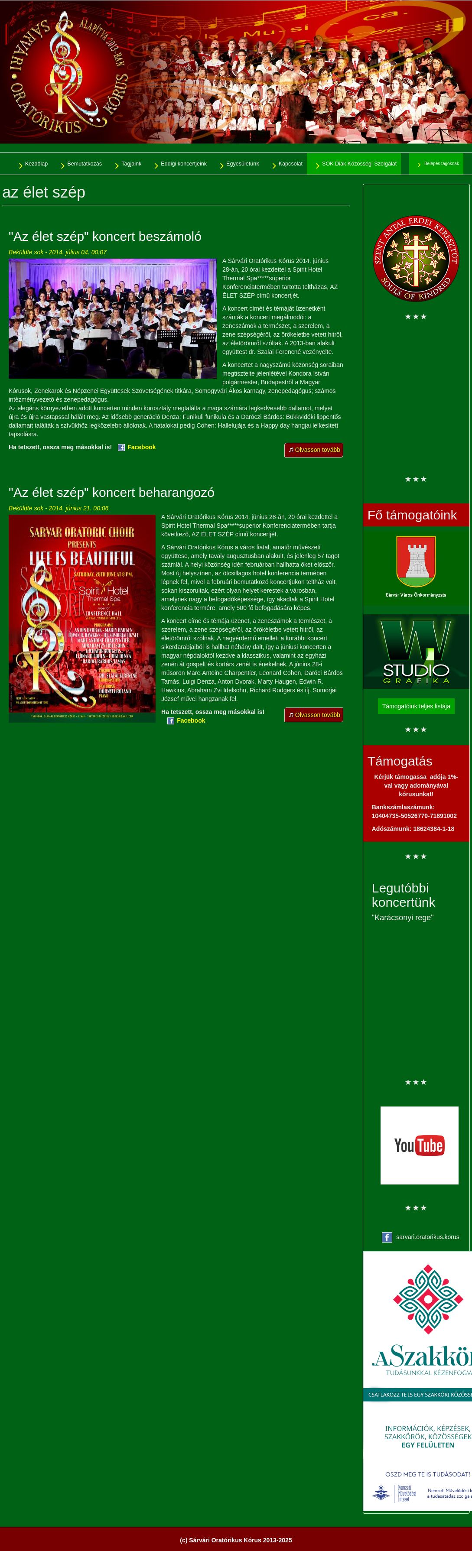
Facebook (141, 447)
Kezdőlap (36, 164)
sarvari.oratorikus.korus (427, 1236)
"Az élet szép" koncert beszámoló (105, 236)
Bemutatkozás (84, 164)
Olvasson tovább (319, 451)
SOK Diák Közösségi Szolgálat (359, 164)
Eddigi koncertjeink (184, 164)
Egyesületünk (242, 164)
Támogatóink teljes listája (416, 706)
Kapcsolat (291, 164)
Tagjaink (131, 164)
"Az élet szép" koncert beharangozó (112, 492)
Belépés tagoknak (441, 163)
